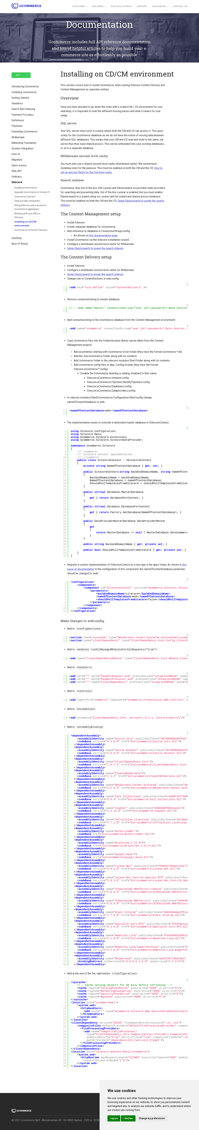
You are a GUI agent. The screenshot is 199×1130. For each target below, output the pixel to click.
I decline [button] (128, 1118)
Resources (159, 6)
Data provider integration (27, 201)
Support (142, 6)
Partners (98, 6)
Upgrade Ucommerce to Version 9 (31, 192)
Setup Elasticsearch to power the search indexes (94, 248)
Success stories (121, 6)
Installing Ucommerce (25, 187)
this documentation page (102, 235)
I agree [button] (114, 1118)
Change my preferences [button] (152, 1118)
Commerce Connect (24, 196)
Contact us (180, 6)
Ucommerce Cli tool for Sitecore (30, 230)
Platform (78, 6)
